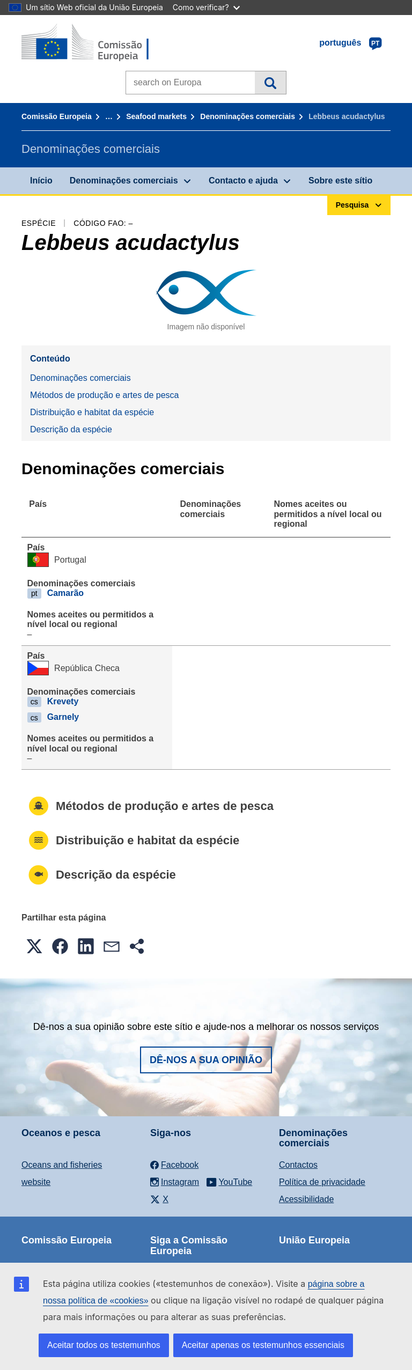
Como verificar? (206, 7)
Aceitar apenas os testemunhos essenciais (263, 1345)
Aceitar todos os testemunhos (103, 1345)
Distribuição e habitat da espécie (92, 412)
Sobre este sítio (340, 180)
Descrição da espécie (71, 429)
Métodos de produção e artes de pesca (104, 395)
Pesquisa (270, 82)
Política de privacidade (322, 1182)
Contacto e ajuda (243, 180)
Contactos (298, 1164)
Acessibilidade (306, 1199)
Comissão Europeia (56, 116)
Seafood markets (156, 116)
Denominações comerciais (247, 116)
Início (41, 180)
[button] (34, 946)
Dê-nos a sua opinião (206, 1060)
